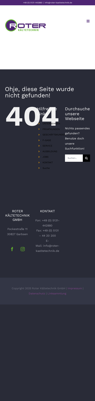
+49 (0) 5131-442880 (32, 2)
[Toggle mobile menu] (88, 21)
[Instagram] (22, 249)
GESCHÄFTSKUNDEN (54, 134)
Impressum (75, 288)
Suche (46, 168)
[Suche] (86, 158)
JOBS (45, 156)
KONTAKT (48, 162)
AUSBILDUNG (50, 151)
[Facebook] (12, 249)
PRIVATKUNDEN (51, 129)
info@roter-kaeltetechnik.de (58, 2)
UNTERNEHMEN (51, 123)
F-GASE (47, 140)
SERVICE (47, 145)
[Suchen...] (74, 158)
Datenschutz (37, 293)
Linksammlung (57, 293)
